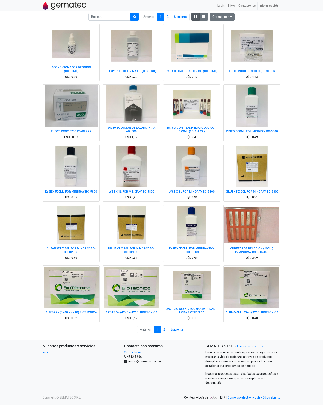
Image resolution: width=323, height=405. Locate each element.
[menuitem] (221, 6)
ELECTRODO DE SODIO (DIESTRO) (252, 71)
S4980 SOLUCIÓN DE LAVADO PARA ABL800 (131, 129)
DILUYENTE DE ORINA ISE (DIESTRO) (131, 71)
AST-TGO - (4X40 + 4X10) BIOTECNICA (131, 312)
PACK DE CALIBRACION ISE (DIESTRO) (191, 71)
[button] (222, 17)
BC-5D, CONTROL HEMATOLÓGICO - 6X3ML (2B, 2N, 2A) (191, 129)
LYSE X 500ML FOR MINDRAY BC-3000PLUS (191, 250)
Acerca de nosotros (249, 346)
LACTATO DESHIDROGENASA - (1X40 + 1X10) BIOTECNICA (191, 310)
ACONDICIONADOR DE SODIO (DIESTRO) (71, 69)
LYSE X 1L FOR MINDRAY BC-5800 (131, 191)
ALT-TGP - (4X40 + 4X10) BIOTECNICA (71, 312)
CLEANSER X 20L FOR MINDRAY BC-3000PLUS (71, 250)
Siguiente (180, 16)
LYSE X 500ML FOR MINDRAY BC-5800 (252, 131)
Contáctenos (132, 352)
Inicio (46, 352)
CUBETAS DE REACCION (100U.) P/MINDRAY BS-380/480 (251, 250)
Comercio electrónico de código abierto (254, 397)
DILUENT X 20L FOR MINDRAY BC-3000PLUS (131, 250)
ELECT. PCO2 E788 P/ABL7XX (71, 131)
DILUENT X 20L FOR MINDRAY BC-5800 (251, 191)
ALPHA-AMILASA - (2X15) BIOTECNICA (252, 312)
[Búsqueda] (134, 17)
